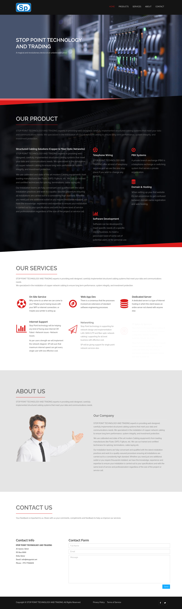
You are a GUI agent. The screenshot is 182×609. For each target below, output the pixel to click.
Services (137, 7)
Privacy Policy (99, 602)
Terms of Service (114, 602)
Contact (159, 7)
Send (166, 587)
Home (112, 7)
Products (124, 7)
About (148, 7)
